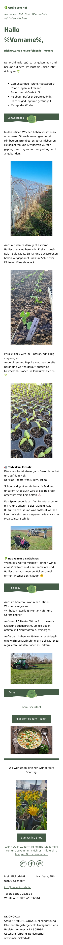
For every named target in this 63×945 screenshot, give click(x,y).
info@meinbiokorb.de (17, 887)
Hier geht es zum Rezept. (31, 719)
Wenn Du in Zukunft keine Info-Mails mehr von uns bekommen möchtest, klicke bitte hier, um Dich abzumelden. (31, 850)
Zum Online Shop (31, 838)
